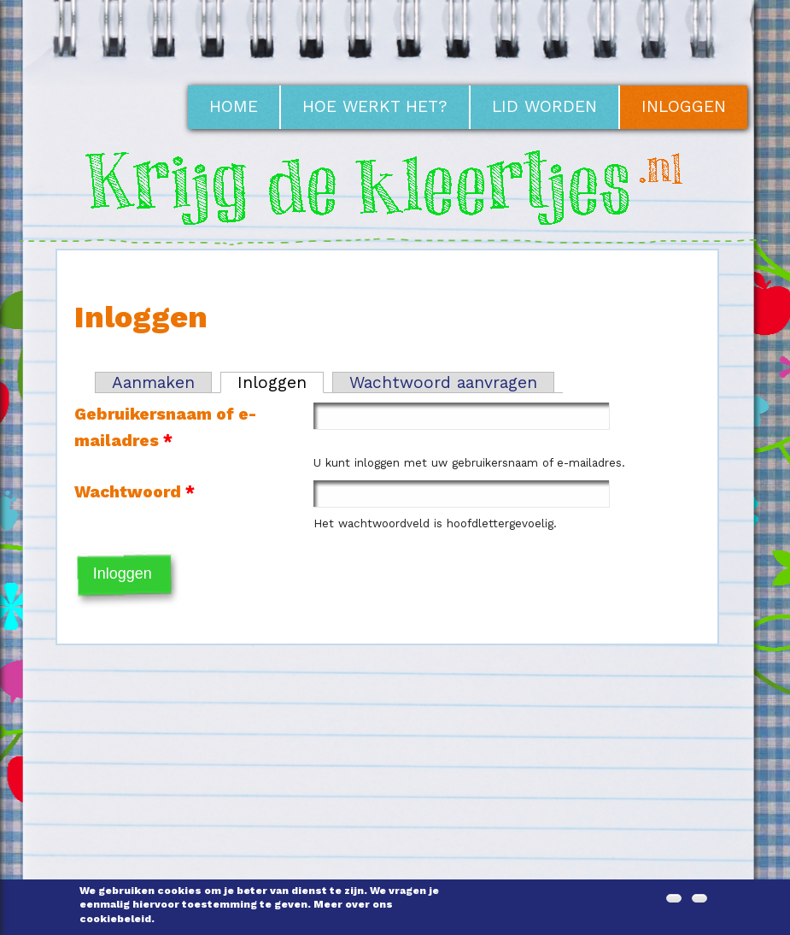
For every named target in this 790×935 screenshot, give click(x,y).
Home (233, 106)
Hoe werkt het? (375, 106)
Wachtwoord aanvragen (443, 382)
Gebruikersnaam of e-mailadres (165, 427)
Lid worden (544, 106)
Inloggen (683, 106)
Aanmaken (153, 382)
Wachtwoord (134, 492)
